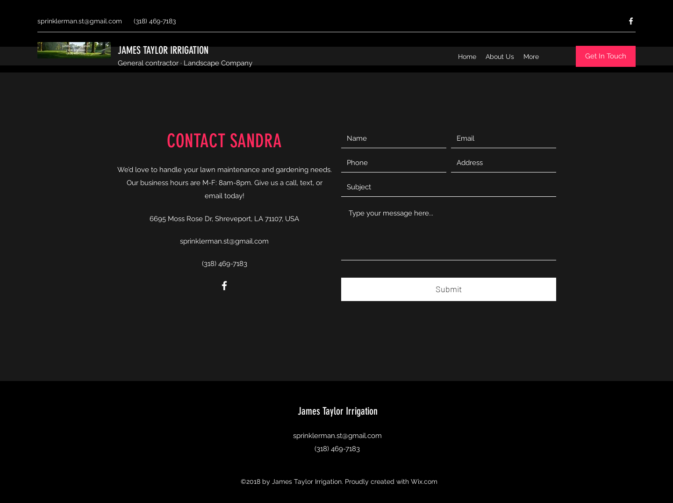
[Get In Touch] (606, 56)
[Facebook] (631, 21)
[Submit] (448, 289)
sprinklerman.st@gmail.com (79, 21)
